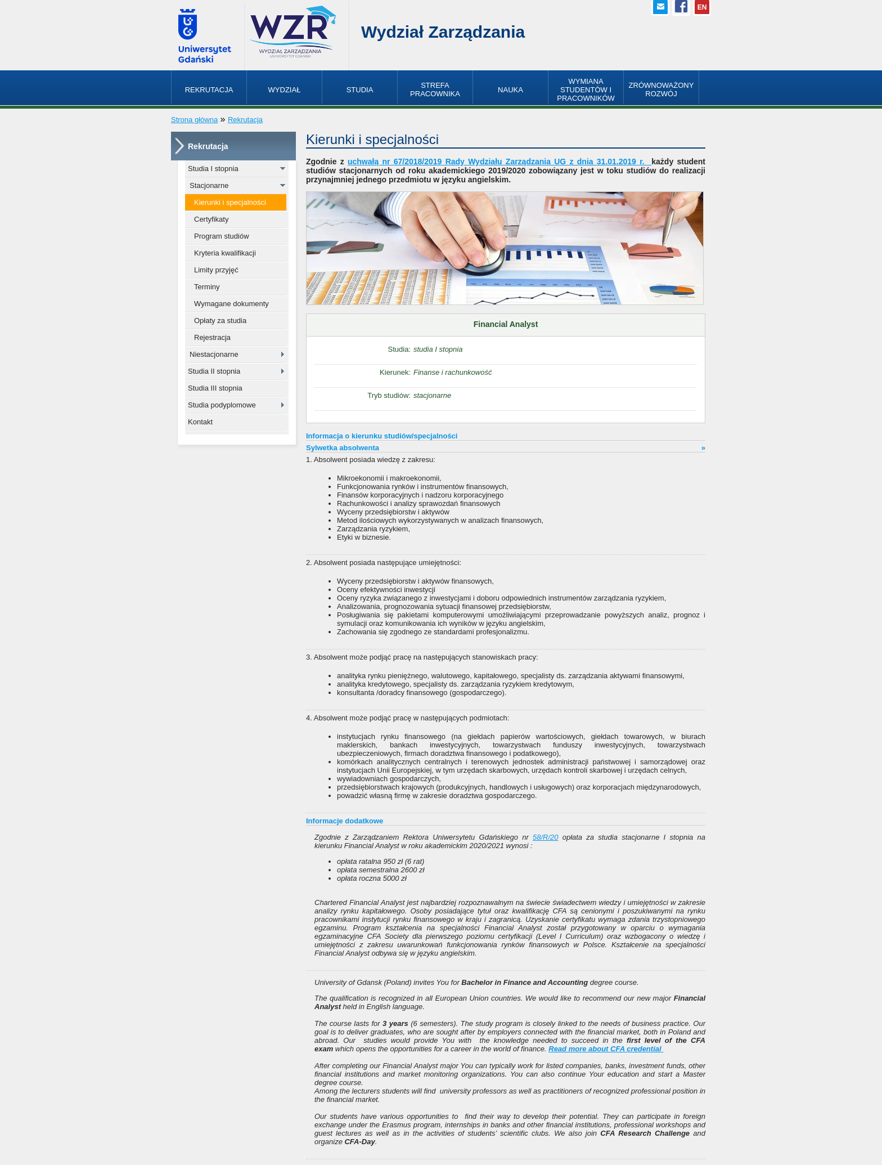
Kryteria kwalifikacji (225, 253)
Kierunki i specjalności (230, 202)
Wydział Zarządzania (443, 32)
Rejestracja (212, 337)
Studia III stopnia (215, 388)
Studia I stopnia (213, 168)
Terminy (207, 287)
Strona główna (194, 119)
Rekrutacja (245, 119)
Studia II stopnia (214, 371)
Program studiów (221, 236)
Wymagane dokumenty (231, 303)
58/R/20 (546, 837)
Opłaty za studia (220, 320)
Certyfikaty (211, 219)
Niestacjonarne (214, 354)
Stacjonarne (209, 185)
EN (702, 7)
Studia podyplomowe (222, 405)
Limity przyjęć (216, 270)
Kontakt (200, 422)
